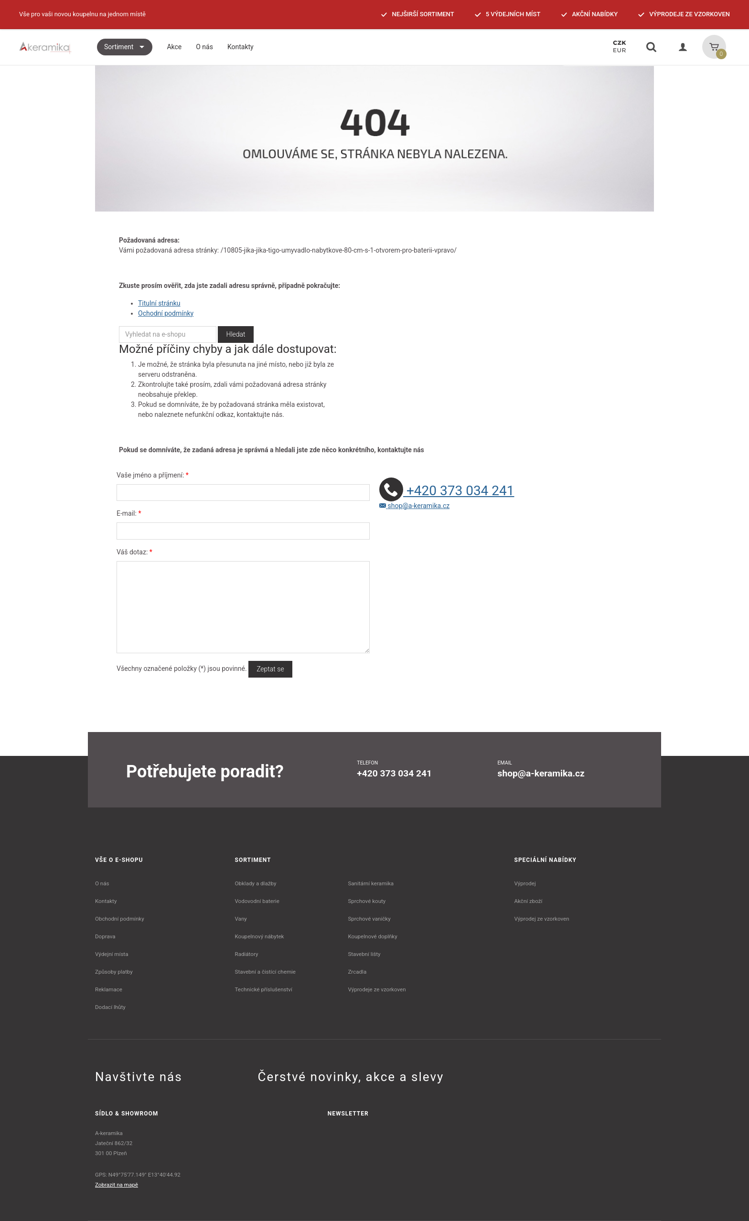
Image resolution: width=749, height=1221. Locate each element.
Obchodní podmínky (119, 918)
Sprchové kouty (366, 901)
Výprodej (525, 883)
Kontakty (106, 901)
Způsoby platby (114, 971)
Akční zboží (528, 901)
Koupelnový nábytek (259, 936)
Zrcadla (357, 971)
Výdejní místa (111, 954)
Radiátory (246, 954)
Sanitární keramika (371, 883)
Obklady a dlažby (256, 883)
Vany (241, 918)
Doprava (105, 936)
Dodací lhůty (110, 1007)
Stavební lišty (364, 954)
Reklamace (108, 989)
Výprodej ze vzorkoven (541, 918)
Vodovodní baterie (257, 901)
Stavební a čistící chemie (265, 971)
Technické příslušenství (263, 989)
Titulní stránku (159, 303)
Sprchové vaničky (369, 918)
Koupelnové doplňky (372, 936)
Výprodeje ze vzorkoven (377, 989)
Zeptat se (270, 669)
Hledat (235, 334)
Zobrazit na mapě (116, 1184)
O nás (102, 883)
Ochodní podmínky (165, 313)
